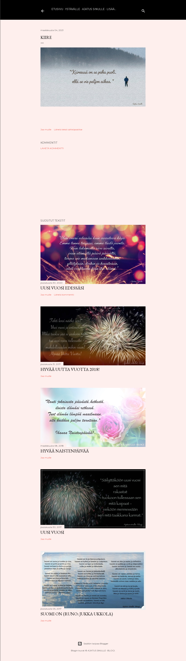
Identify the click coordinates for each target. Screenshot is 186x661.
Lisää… (111, 9)
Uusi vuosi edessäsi (62, 288)
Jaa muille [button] (45, 129)
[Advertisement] (93, 184)
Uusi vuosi (52, 532)
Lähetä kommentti (52, 148)
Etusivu (57, 9)
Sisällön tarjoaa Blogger (93, 643)
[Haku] (143, 10)
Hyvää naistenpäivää (64, 451)
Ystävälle (72, 9)
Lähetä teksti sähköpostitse (68, 129)
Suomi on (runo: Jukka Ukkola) (76, 614)
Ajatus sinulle (93, 9)
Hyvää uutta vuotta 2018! (70, 369)
